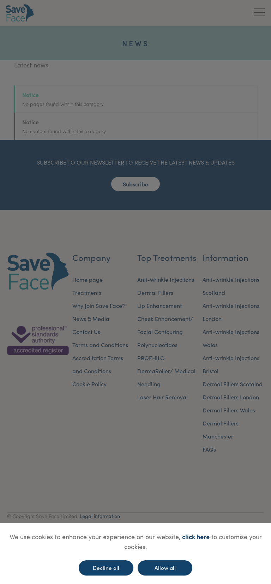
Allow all (165, 567)
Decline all (106, 567)
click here (196, 536)
